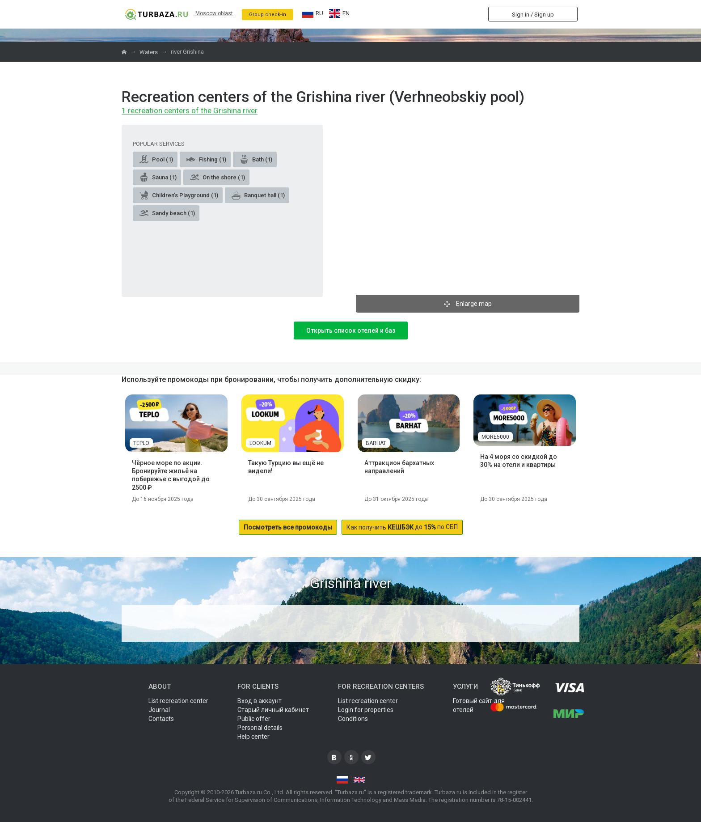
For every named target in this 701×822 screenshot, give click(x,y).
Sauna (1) (158, 177)
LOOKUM (260, 443)
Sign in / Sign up (533, 14)
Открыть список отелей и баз (350, 330)
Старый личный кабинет (273, 709)
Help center (253, 736)
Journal (159, 709)
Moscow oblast (214, 13)
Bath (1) (256, 159)
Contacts (161, 718)
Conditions (353, 718)
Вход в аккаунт (259, 700)
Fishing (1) (206, 159)
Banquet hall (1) (258, 195)
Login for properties (365, 709)
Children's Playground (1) (178, 195)
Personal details (260, 727)
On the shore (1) (217, 177)
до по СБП (402, 527)
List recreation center (178, 700)
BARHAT (376, 443)
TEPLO (141, 443)
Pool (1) (156, 159)
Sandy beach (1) (167, 212)
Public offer (253, 718)
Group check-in (267, 14)
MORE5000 (495, 437)
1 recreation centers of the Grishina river (190, 110)
